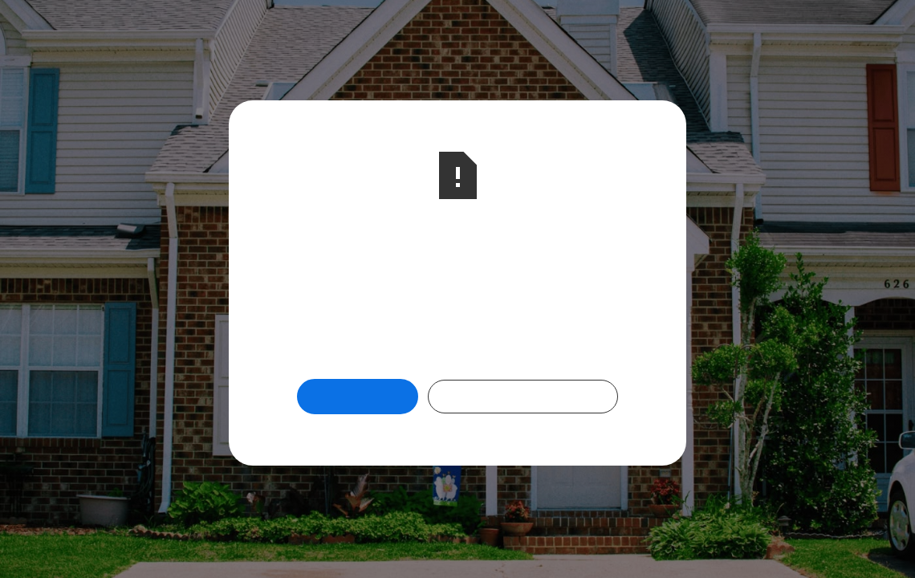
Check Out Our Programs (523, 396)
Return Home (357, 396)
